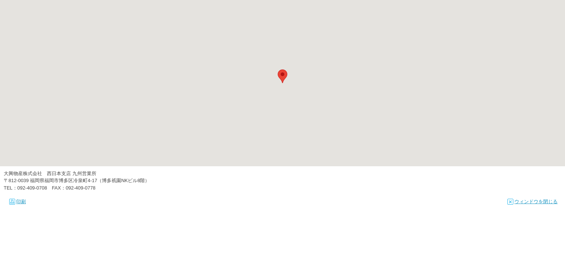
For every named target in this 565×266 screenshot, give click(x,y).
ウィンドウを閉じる (532, 201)
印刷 (17, 201)
